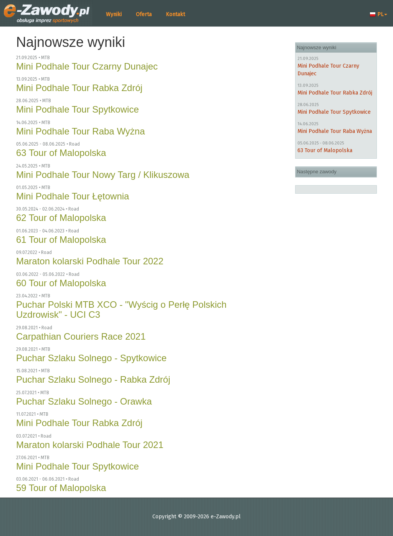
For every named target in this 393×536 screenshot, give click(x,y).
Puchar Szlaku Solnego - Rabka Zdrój (93, 379)
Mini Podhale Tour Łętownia (72, 196)
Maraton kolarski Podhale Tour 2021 (89, 445)
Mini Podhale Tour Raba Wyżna (80, 131)
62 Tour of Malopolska (61, 217)
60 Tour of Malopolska (61, 283)
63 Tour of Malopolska (61, 153)
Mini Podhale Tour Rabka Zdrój (79, 88)
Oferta (144, 14)
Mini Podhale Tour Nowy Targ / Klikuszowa (102, 174)
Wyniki (114, 14)
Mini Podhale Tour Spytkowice (77, 109)
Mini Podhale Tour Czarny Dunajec (87, 66)
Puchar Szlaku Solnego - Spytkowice (91, 358)
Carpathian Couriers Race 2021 (81, 336)
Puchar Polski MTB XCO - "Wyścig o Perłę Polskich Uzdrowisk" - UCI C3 (121, 309)
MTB (45, 57)
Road (74, 144)
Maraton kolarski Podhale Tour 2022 (89, 261)
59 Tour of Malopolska (61, 488)
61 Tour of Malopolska (61, 239)
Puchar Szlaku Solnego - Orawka (84, 401)
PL (378, 14)
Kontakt (175, 14)
